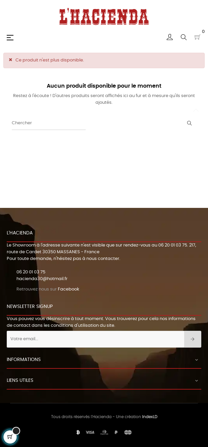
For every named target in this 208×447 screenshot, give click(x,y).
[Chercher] (49, 123)
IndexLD (149, 417)
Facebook (68, 289)
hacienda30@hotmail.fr (42, 279)
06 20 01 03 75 (172, 245)
